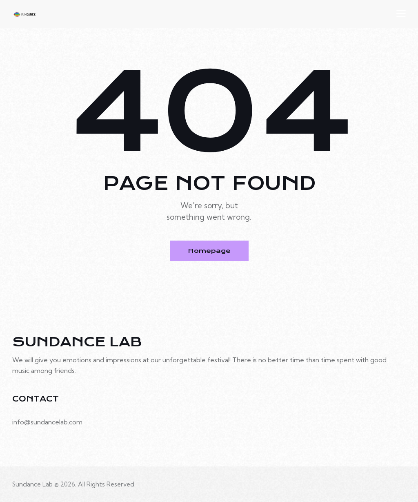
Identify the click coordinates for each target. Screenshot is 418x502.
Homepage (209, 250)
